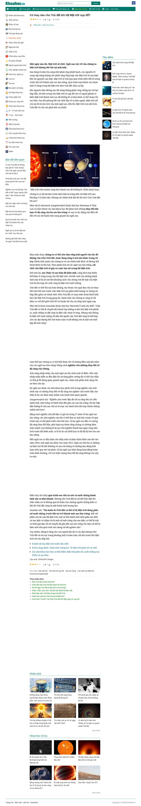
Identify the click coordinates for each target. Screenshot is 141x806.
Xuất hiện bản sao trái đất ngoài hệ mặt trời (49, 584)
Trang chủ (12, 9)
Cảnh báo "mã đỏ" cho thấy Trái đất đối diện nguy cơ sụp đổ (56, 599)
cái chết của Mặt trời (86, 571)
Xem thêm (96, 730)
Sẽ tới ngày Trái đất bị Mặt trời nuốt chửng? (49, 587)
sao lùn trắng (71, 571)
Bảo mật (18, 802)
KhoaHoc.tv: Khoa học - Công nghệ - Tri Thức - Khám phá (18, 3)
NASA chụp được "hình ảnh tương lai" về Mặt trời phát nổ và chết (64, 547)
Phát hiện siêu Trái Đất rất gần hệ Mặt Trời (48, 593)
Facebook (34, 802)
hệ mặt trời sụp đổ (56, 571)
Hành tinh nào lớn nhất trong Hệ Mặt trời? (48, 596)
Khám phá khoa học (41, 9)
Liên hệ (26, 802)
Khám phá (37, 25)
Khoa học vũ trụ (79, 9)
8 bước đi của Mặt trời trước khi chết (50, 543)
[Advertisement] (65, 44)
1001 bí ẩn (94, 9)
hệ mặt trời (43, 571)
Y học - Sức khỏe (110, 9)
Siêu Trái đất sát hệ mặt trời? (43, 582)
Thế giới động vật (61, 9)
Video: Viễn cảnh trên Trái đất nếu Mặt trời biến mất (52, 590)
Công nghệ (24, 9)
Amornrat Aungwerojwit (39, 574)
